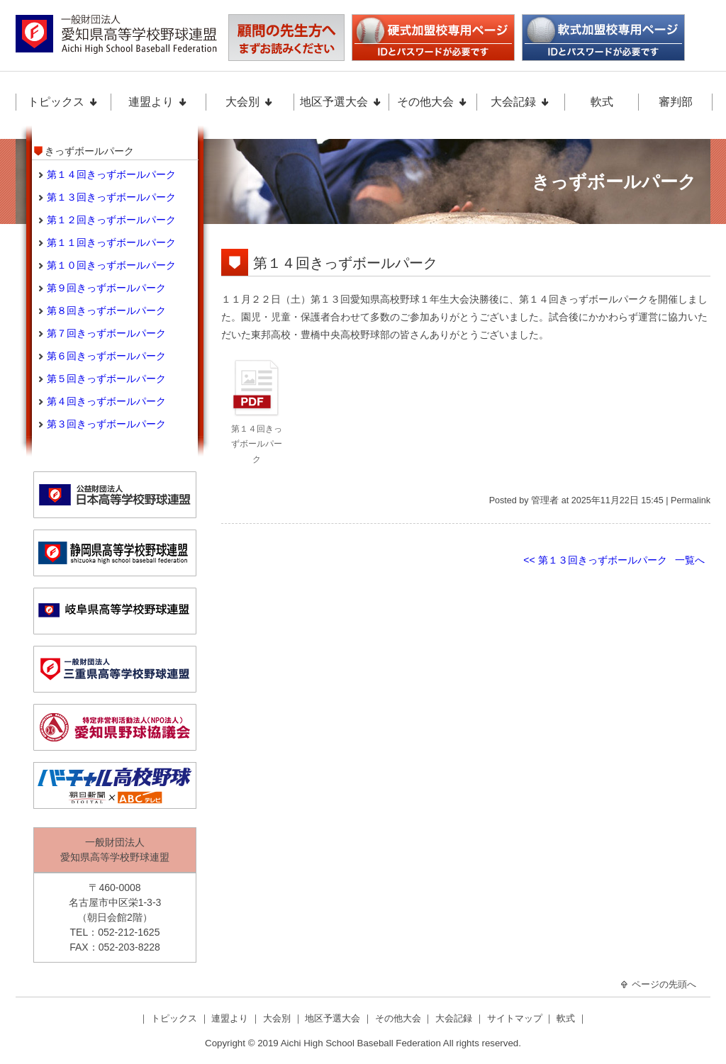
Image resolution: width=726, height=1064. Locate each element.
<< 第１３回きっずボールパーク (594, 560)
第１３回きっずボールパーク (111, 197)
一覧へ (690, 560)
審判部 (676, 102)
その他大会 (432, 102)
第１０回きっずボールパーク (111, 265)
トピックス (63, 102)
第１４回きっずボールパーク (345, 263)
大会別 (249, 102)
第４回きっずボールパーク (106, 401)
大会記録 (520, 102)
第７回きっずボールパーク (106, 333)
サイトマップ (516, 1018)
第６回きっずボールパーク (106, 356)
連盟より (158, 102)
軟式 (602, 102)
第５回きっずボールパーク (106, 378)
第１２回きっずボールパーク (111, 219)
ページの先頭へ (658, 984)
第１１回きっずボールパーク (111, 242)
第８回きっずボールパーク (106, 310)
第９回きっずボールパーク (106, 287)
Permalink (690, 500)
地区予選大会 (341, 102)
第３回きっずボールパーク (106, 424)
